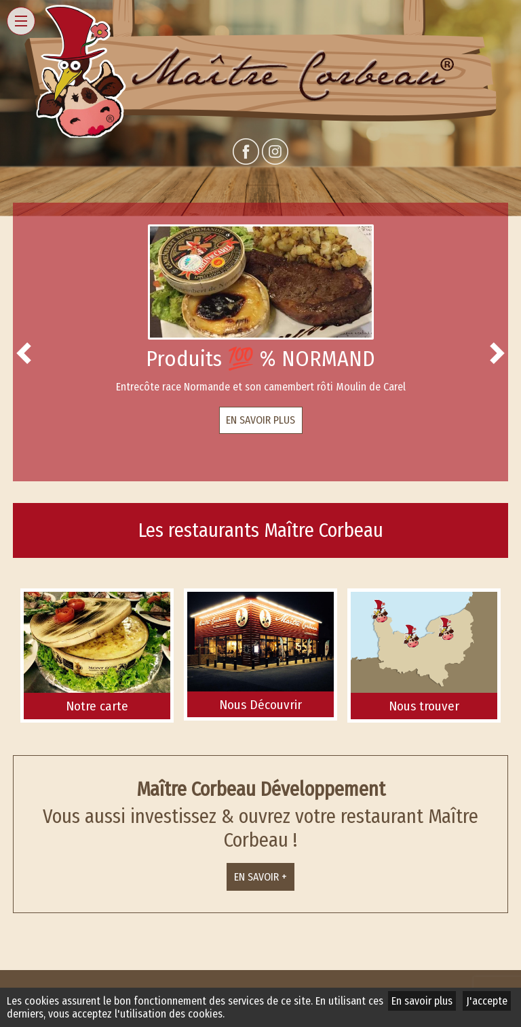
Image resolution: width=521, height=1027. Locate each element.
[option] (260, 329)
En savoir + (260, 876)
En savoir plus (260, 420)
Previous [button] (24, 353)
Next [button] (497, 353)
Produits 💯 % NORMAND (260, 358)
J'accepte (486, 1000)
